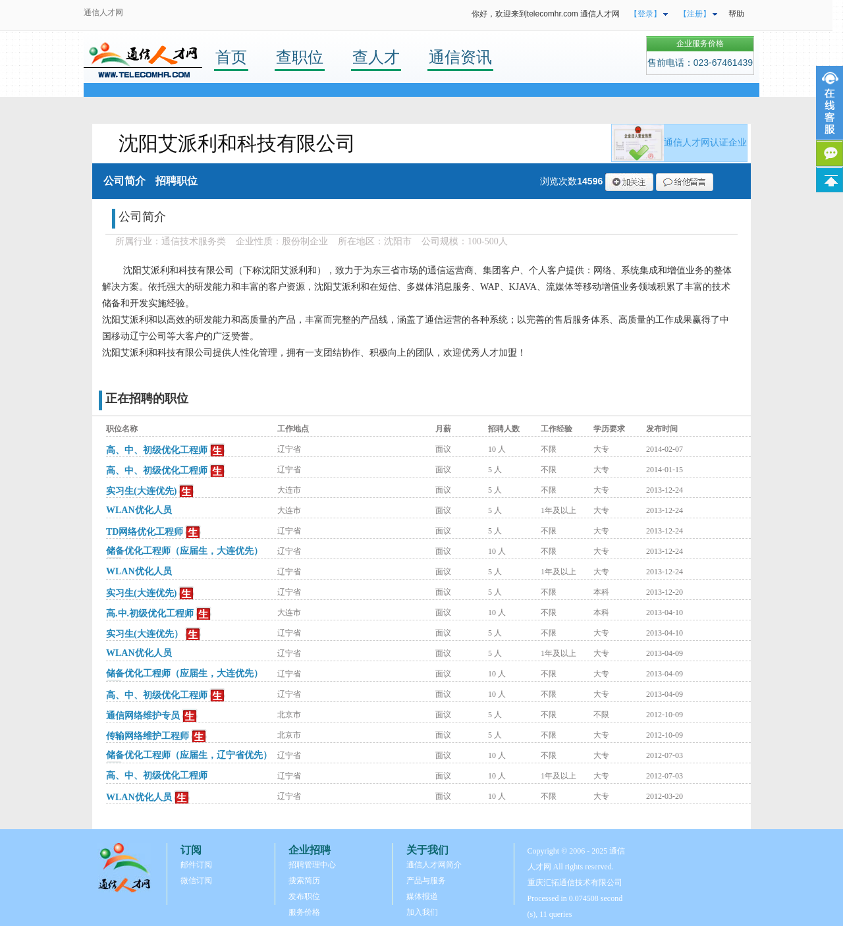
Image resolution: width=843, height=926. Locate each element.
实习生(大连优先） (144, 634)
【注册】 (695, 13)
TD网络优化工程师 (144, 532)
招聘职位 (176, 180)
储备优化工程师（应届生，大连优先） (184, 551)
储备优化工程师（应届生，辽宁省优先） (189, 755)
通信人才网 (103, 12)
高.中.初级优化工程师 (150, 613)
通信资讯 (460, 57)
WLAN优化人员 (139, 510)
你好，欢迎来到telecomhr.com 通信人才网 (546, 13)
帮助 (736, 13)
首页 (231, 57)
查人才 (376, 57)
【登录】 (645, 13)
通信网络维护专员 (143, 716)
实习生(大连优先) (141, 491)
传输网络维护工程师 (147, 736)
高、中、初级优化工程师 (156, 450)
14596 (590, 181)
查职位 (299, 57)
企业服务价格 (700, 43)
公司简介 (124, 180)
